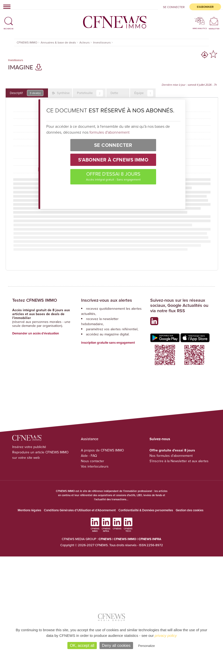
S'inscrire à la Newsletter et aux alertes (179, 461)
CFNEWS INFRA (149, 539)
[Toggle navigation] (5, 6)
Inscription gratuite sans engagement (108, 342)
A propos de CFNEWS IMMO (102, 450)
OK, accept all (82, 645)
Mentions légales (29, 510)
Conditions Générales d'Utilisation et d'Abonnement (80, 510)
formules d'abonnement (109, 132)
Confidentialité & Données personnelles (145, 510)
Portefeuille (90, 93)
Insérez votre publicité (29, 446)
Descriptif (26, 93)
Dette (114, 93)
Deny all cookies (116, 645)
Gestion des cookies (189, 510)
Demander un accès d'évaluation (35, 333)
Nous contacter (92, 461)
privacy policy (166, 635)
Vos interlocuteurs (95, 466)
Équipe (143, 93)
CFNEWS (105, 539)
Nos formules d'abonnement (171, 455)
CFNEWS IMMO (125, 539)
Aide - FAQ (89, 455)
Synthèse (63, 93)
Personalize (146, 646)
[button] (8, 19)
